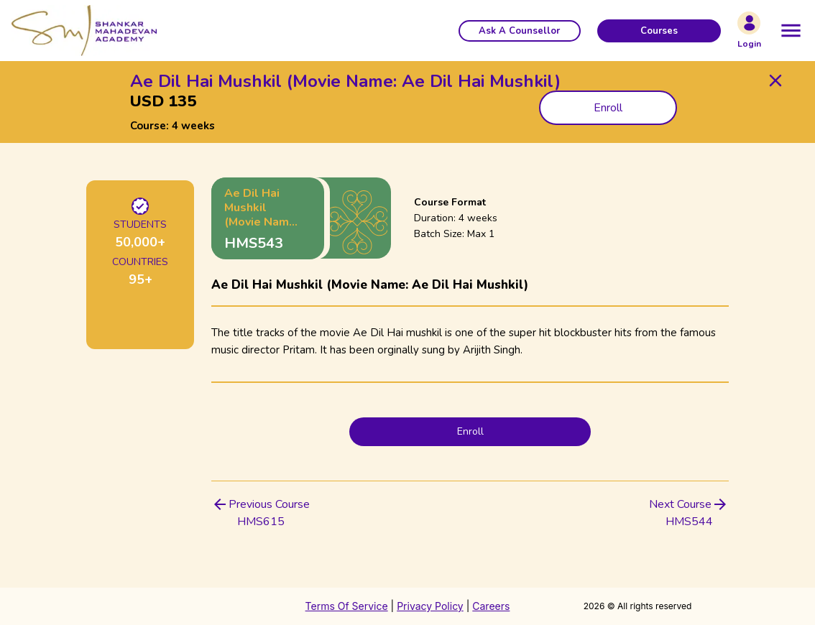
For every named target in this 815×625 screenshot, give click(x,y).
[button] (520, 31)
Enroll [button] (608, 108)
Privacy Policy (430, 606)
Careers (491, 606)
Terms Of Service (346, 606)
